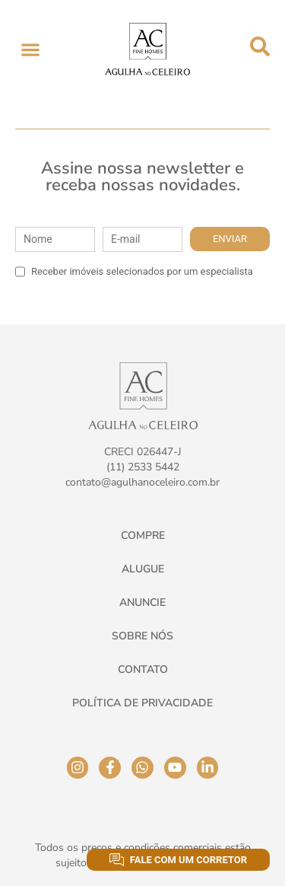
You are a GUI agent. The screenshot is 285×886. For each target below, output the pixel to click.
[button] (30, 49)
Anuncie (142, 602)
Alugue (143, 569)
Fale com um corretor (178, 860)
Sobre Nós (142, 636)
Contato (143, 669)
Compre (143, 535)
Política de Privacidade (142, 703)
